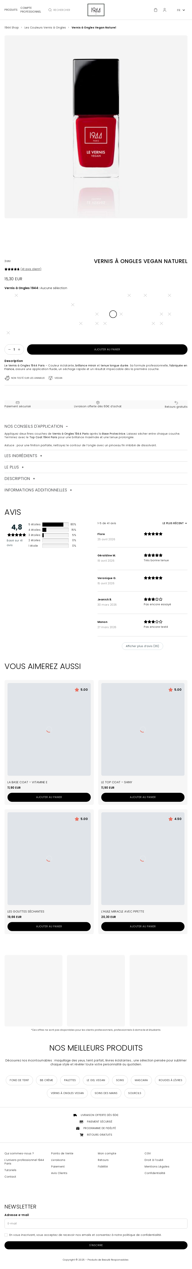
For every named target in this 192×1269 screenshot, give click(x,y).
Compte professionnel (30, 9)
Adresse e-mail (16, 1216)
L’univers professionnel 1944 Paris (24, 1163)
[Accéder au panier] (155, 10)
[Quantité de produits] (14, 350)
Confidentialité (155, 1174)
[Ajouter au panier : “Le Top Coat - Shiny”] (142, 798)
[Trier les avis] (174, 525)
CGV (148, 1155)
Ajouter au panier (107, 349)
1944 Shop (11, 27)
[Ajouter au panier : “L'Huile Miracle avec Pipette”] (142, 928)
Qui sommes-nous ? (19, 1155)
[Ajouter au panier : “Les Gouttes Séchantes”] (49, 928)
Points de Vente (62, 1155)
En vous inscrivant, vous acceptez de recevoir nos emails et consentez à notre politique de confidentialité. (85, 1236)
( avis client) (31, 269)
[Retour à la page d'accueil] (96, 9)
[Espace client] (164, 10)
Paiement (58, 1168)
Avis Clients (59, 1174)
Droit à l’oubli (154, 1161)
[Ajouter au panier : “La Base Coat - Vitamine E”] (49, 798)
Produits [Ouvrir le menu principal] (10, 10)
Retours (103, 1161)
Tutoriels (10, 1171)
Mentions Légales (157, 1168)
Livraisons (58, 1161)
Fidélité (103, 1168)
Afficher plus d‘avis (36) (142, 647)
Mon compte (107, 1155)
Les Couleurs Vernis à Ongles (45, 27)
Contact (10, 1178)
